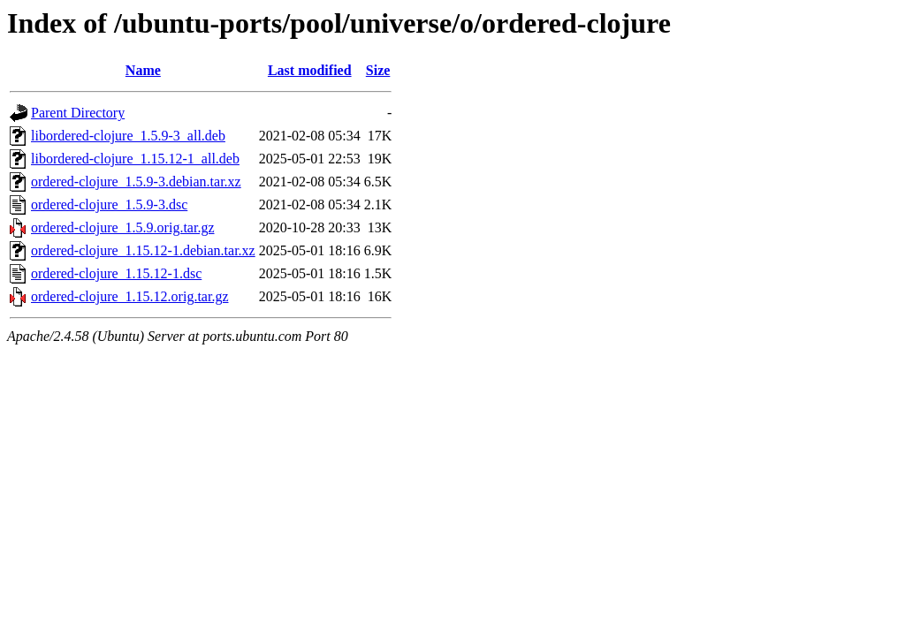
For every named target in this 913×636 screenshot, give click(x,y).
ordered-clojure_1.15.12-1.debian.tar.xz (143, 250)
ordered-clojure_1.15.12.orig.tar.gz (129, 296)
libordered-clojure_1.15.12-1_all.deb (135, 158)
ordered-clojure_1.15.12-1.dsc (116, 273)
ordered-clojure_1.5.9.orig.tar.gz (122, 227)
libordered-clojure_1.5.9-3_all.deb (128, 135)
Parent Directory (78, 112)
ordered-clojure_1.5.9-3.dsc (109, 204)
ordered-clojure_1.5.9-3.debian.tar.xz (136, 181)
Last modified (310, 70)
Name (143, 70)
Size (378, 70)
